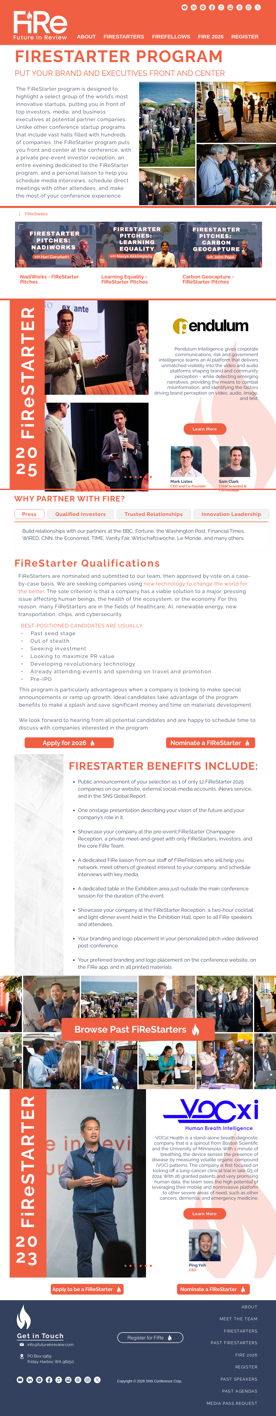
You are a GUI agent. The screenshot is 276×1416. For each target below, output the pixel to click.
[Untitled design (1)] (230, 7)
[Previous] (22, 395)
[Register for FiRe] (150, 1337)
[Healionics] (136, 477)
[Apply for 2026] (69, 742)
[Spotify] (203, 7)
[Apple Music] (221, 7)
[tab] (29, 514)
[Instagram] (249, 7)
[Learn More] (205, 429)
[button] (33, 214)
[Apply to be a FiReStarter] (87, 1289)
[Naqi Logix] (130, 477)
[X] (258, 7)
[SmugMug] (68, 1380)
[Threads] (239, 7)
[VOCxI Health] (125, 477)
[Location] (22, 1356)
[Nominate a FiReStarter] (210, 742)
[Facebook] (212, 7)
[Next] (254, 395)
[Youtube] (185, 7)
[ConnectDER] (141, 477)
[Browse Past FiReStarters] (138, 1029)
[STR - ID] (146, 477)
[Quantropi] (151, 477)
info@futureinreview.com (50, 1344)
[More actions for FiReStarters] (33, 214)
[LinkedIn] (194, 7)
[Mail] (22, 1344)
